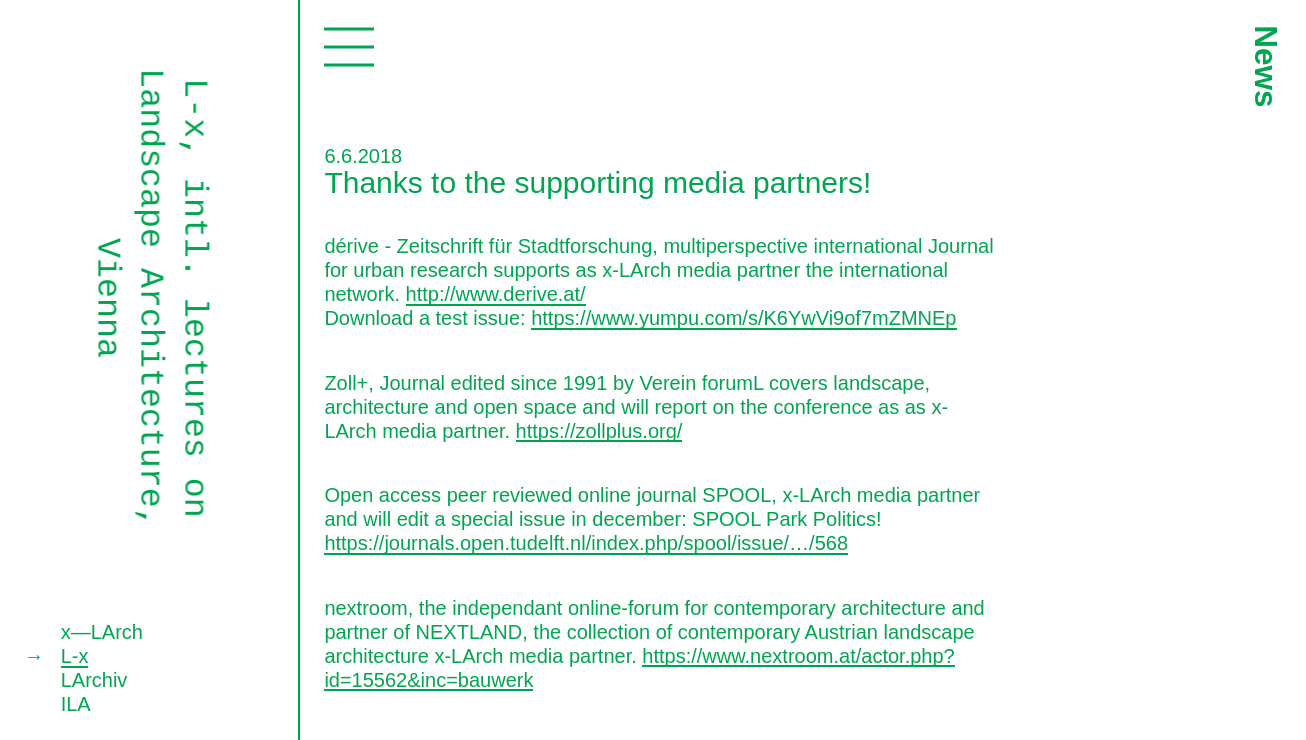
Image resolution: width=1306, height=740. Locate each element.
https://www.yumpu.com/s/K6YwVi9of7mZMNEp (743, 318)
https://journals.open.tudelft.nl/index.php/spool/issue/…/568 (586, 543)
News (1265, 66)
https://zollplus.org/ (599, 431)
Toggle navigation (349, 46)
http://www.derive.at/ (496, 294)
